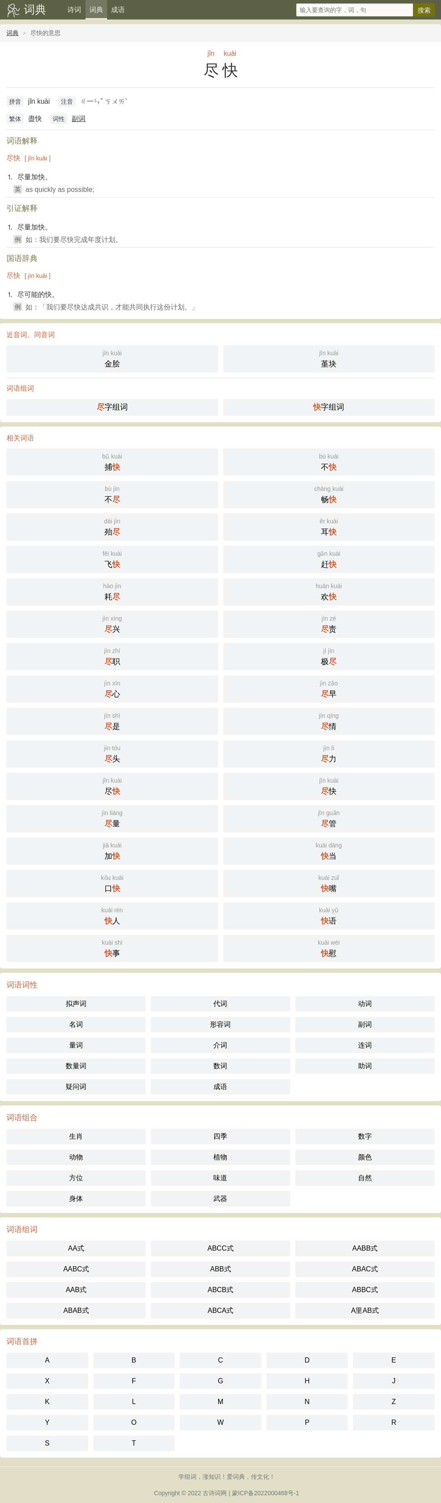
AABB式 (365, 1248)
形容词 (220, 1024)
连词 (365, 1045)
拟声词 (76, 1003)
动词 (365, 1003)
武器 (220, 1198)
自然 (365, 1177)
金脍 (112, 358)
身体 (76, 1198)
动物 (76, 1157)
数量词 (76, 1066)
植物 (220, 1157)
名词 (76, 1024)
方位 (76, 1177)
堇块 (329, 358)
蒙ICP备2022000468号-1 (265, 1493)
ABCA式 (221, 1310)
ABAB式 (76, 1310)
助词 (365, 1066)
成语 (118, 9)
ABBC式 (365, 1289)
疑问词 (76, 1086)
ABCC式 (220, 1248)
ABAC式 (365, 1269)
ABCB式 (221, 1289)
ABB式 (220, 1269)
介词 (220, 1045)
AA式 (76, 1248)
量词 (76, 1045)
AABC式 (76, 1269)
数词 (220, 1066)
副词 (79, 118)
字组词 (112, 407)
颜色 (365, 1157)
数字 (365, 1136)
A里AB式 (365, 1310)
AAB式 (76, 1289)
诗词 (74, 9)
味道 (220, 1177)
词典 (35, 9)
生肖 (76, 1136)
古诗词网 (215, 1493)
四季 (220, 1136)
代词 (220, 1003)
